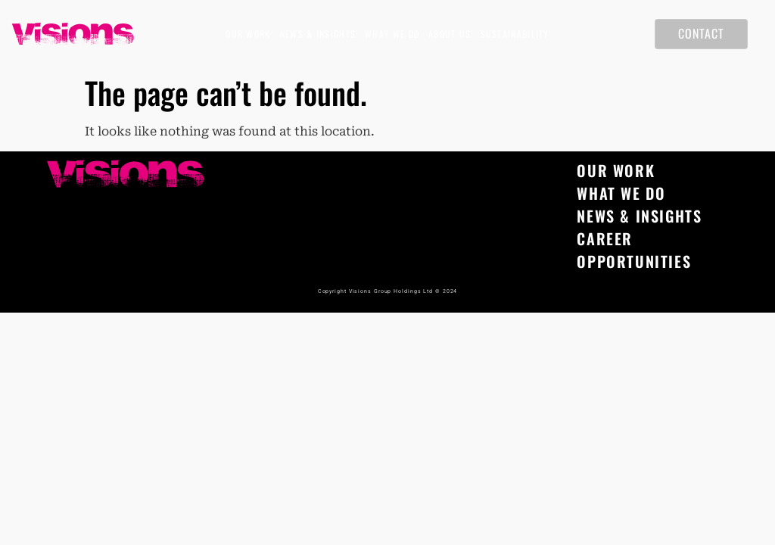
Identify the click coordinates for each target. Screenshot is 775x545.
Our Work (248, 33)
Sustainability (515, 33)
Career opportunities (634, 249)
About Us (449, 33)
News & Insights (318, 33)
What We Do (392, 33)
